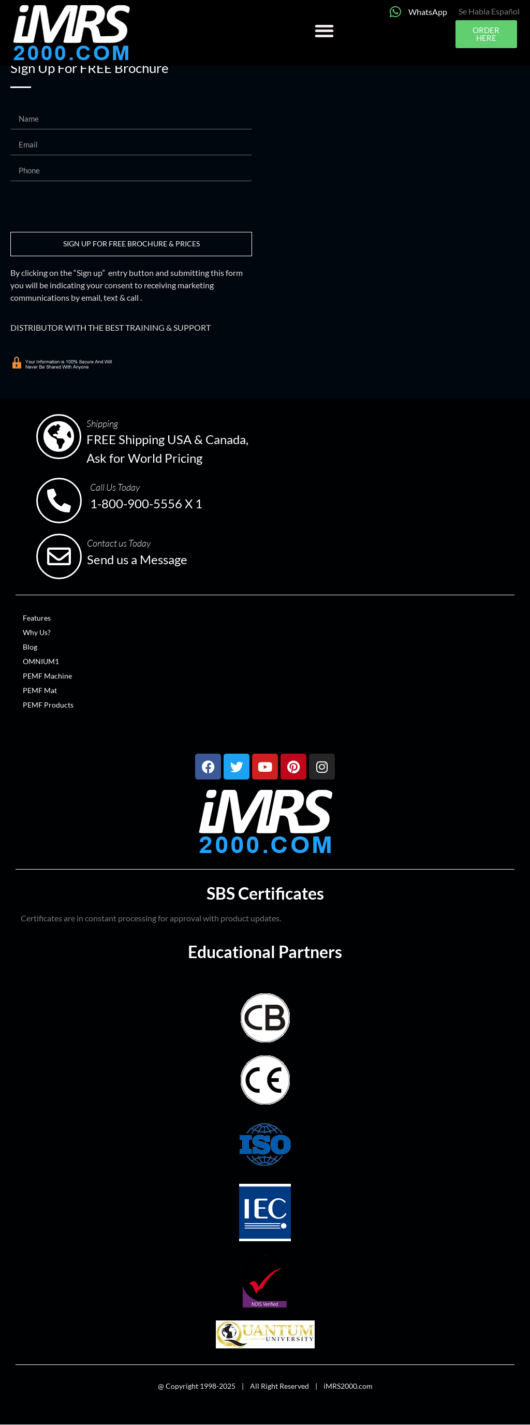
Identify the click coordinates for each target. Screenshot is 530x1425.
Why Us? (37, 632)
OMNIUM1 (41, 661)
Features (37, 617)
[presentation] (89, 206)
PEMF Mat (40, 690)
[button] (324, 31)
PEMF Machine (47, 675)
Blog (30, 646)
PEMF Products (48, 704)
